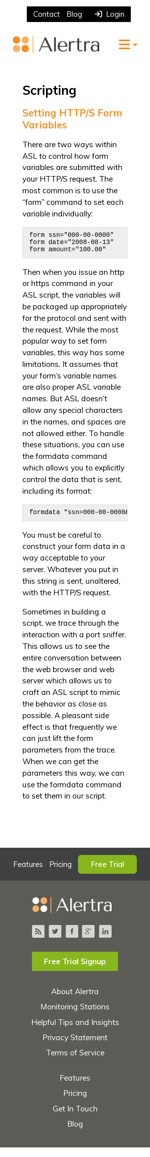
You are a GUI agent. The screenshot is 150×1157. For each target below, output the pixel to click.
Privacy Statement (75, 1047)
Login (109, 14)
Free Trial (107, 874)
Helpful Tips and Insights (75, 1032)
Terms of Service (75, 1062)
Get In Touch (75, 1118)
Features (28, 874)
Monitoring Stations (75, 1016)
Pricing (60, 874)
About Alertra (75, 1001)
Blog (74, 14)
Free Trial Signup (75, 971)
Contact (46, 14)
